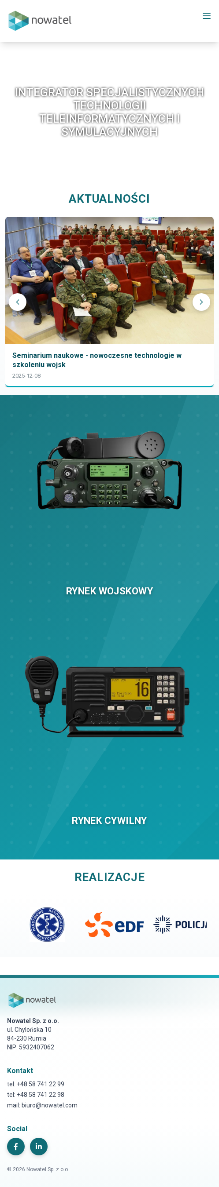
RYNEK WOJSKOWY (109, 591)
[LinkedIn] (39, 1146)
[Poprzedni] (17, 302)
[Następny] (201, 302)
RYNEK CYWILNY (109, 820)
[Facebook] (16, 1146)
